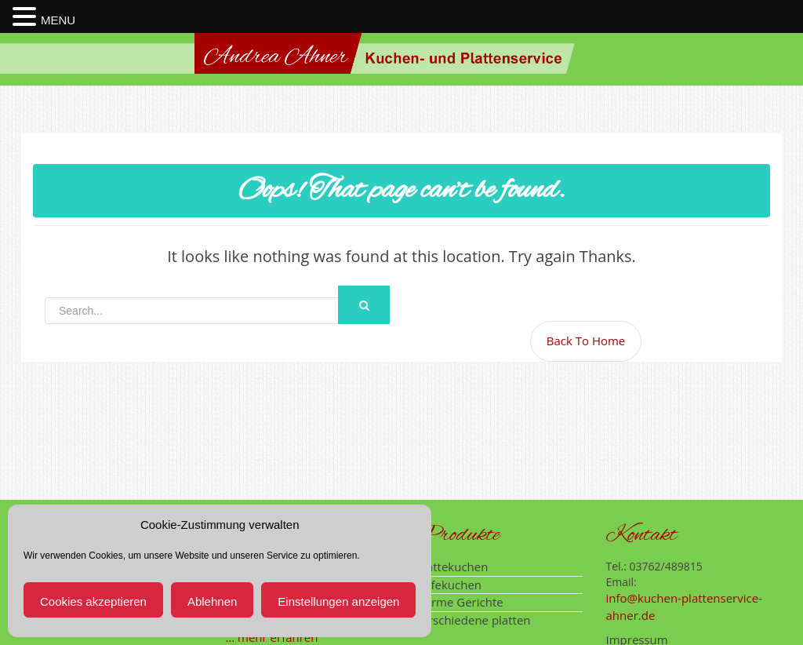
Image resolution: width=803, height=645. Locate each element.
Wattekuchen (452, 566)
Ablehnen (212, 601)
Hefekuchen (448, 584)
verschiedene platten (473, 620)
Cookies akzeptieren (93, 601)
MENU (58, 20)
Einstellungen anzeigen (338, 601)
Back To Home (586, 340)
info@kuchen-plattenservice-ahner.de (684, 606)
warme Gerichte (459, 602)
